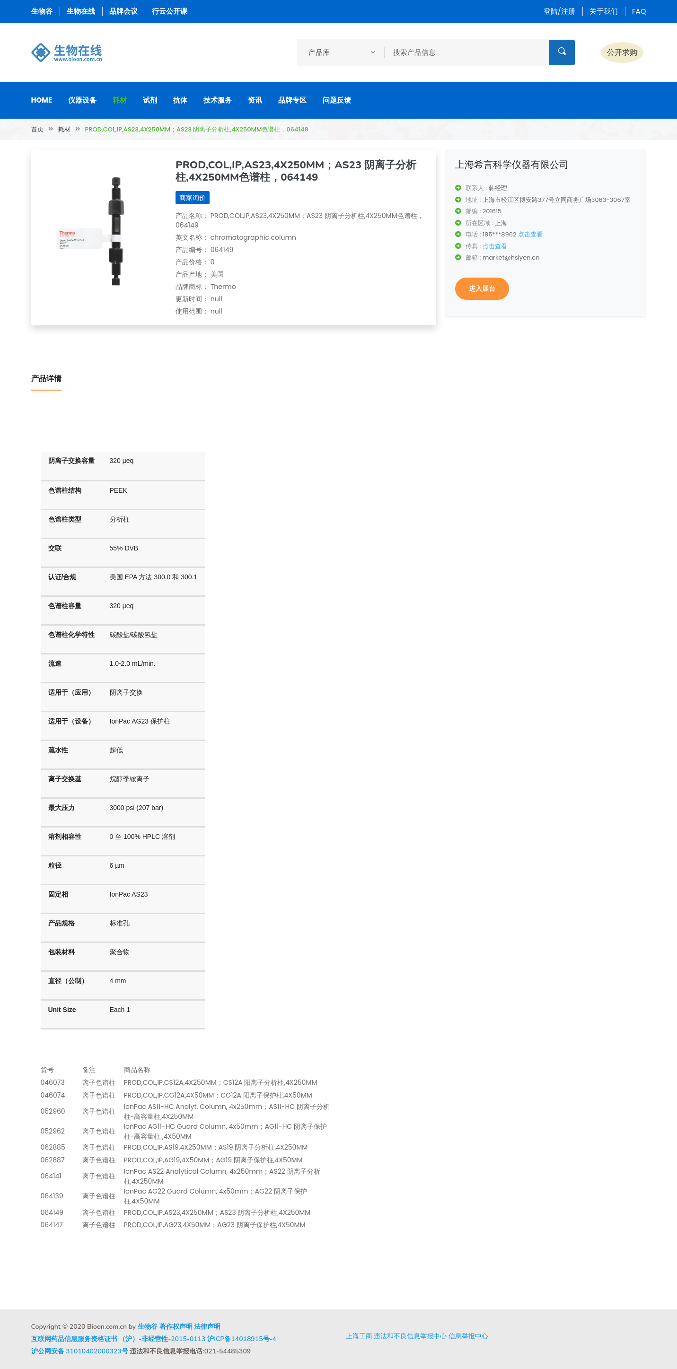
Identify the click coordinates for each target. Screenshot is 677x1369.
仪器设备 (82, 100)
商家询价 (192, 197)
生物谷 (42, 11)
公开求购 (622, 52)
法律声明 (207, 1326)
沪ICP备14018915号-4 (241, 1338)
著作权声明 (176, 1326)
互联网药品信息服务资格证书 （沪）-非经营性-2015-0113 (118, 1338)
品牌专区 (292, 100)
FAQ (639, 11)
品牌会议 (123, 11)
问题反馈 (337, 100)
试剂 (150, 100)
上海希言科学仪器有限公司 (512, 164)
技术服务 (217, 100)
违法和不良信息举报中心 (410, 1336)
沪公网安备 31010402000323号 (79, 1351)
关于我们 (603, 11)
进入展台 (482, 288)
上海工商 (359, 1336)
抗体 (180, 100)
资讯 (255, 100)
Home (42, 100)
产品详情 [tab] (46, 379)
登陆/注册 (559, 11)
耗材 (120, 100)
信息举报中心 (468, 1336)
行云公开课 (169, 11)
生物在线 (81, 11)
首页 (37, 129)
